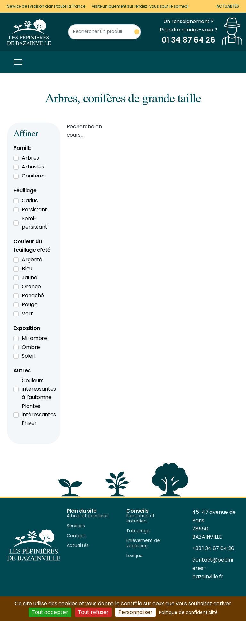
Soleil (28, 355)
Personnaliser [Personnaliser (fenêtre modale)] (135, 612)
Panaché (33, 295)
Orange (31, 286)
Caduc (30, 200)
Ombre (31, 347)
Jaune (29, 277)
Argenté (32, 259)
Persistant (34, 209)
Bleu (27, 268)
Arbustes (33, 166)
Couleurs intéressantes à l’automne (39, 389)
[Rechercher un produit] (104, 31)
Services (76, 526)
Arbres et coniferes (88, 516)
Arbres (30, 157)
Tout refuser (93, 612)
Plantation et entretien (140, 518)
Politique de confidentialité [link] (188, 612)
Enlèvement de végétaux (143, 543)
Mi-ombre (34, 338)
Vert (27, 313)
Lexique (134, 555)
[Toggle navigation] (16, 62)
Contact (76, 536)
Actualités (228, 6)
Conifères (34, 175)
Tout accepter (50, 612)
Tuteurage (138, 531)
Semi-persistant (34, 222)
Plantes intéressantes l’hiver (39, 414)
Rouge (29, 304)
